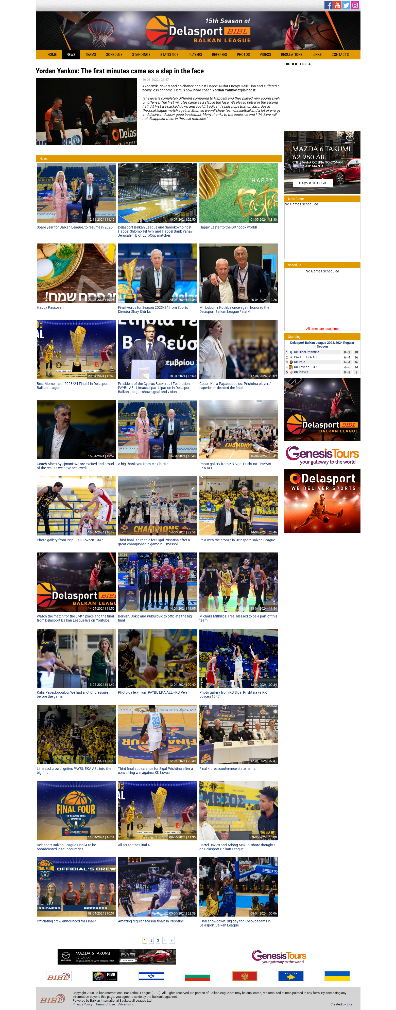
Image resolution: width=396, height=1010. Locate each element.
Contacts (340, 54)
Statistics (169, 54)
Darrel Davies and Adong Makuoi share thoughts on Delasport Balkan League (237, 847)
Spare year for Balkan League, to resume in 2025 (75, 227)
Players (195, 54)
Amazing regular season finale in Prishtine (151, 921)
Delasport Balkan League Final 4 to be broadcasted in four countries (66, 847)
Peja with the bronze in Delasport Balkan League (237, 540)
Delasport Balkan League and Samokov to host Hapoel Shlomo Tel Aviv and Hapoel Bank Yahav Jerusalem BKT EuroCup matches (155, 231)
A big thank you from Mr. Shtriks (143, 464)
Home (52, 54)
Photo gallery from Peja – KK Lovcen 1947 (70, 540)
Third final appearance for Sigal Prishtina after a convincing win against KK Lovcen (155, 771)
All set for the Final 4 (134, 845)
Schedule (114, 54)
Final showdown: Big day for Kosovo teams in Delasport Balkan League (235, 923)
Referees (219, 54)
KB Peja (299, 362)
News (70, 54)
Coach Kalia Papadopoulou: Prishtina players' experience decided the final (235, 386)
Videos (265, 54)
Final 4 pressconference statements (227, 769)
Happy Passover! (50, 307)
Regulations (292, 54)
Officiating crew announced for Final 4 (66, 921)
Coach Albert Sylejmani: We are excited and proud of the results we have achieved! (75, 466)
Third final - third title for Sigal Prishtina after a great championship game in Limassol (154, 542)
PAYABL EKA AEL (306, 357)
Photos (243, 54)
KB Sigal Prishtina (306, 352)
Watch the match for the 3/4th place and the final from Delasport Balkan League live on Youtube (75, 618)
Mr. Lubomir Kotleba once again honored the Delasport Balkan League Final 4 (234, 309)
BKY (350, 1004)
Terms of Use (105, 1004)
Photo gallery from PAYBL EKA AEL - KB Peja (152, 692)
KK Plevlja (301, 372)
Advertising (126, 1004)
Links (317, 54)
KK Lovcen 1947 (305, 367)
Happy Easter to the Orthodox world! (228, 227)
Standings (141, 54)
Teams (90, 54)
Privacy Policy (82, 1004)
